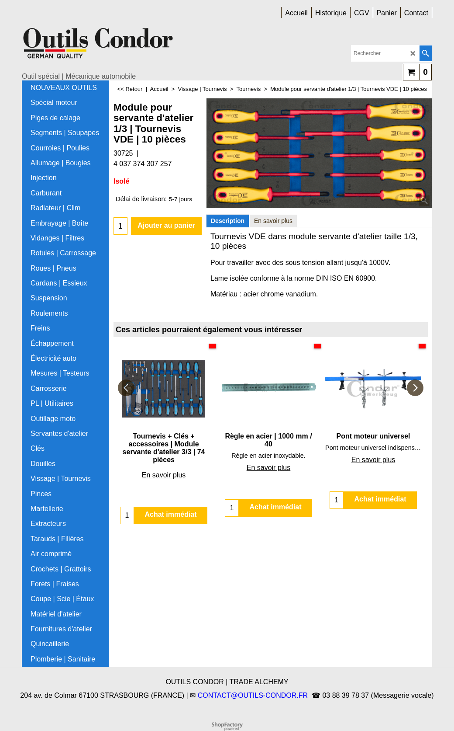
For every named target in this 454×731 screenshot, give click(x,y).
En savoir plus (273, 220)
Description (227, 220)
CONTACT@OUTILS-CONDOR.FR (253, 695)
